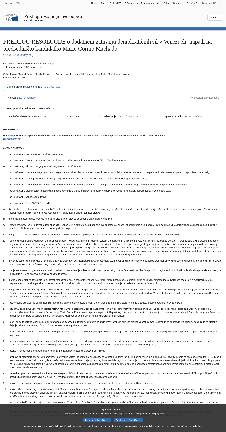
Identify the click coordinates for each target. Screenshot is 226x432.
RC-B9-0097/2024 (52, 86)
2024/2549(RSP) (23, 55)
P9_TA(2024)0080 (194, 116)
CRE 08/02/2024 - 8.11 (130, 116)
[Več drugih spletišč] (212, 3)
